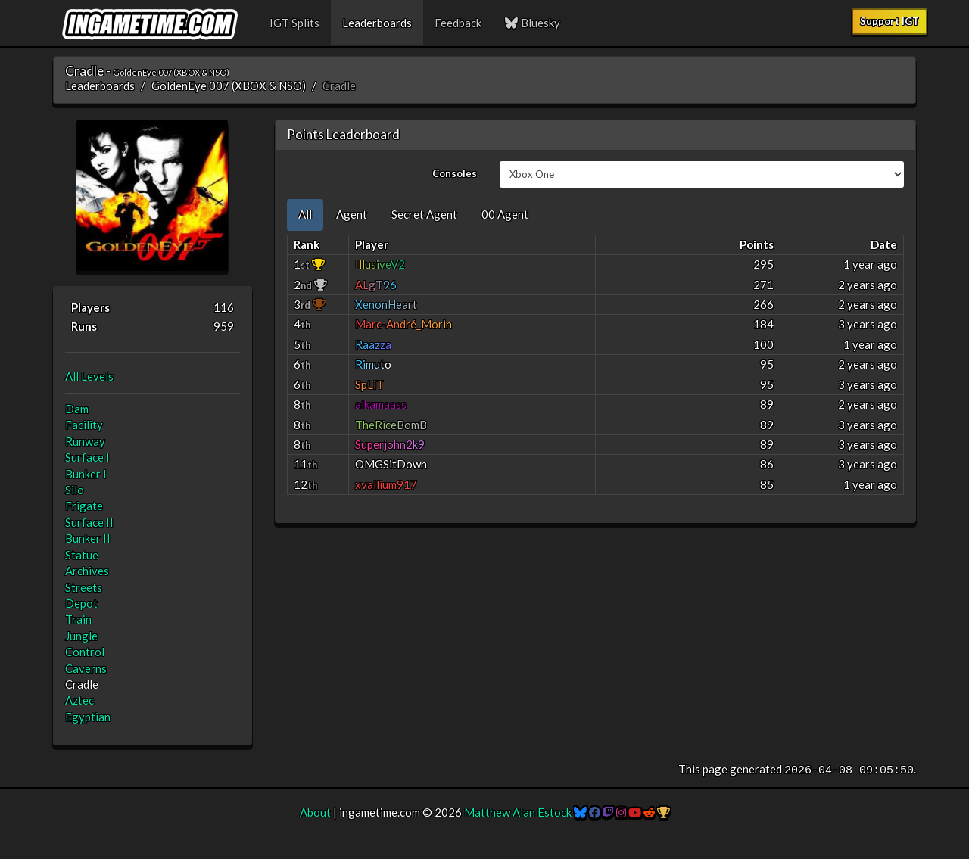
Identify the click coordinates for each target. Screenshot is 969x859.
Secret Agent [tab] (424, 214)
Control (84, 651)
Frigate (84, 505)
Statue (81, 555)
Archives (87, 570)
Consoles (454, 173)
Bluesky (532, 23)
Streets (83, 587)
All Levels (89, 376)
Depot (81, 603)
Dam (77, 408)
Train (78, 619)
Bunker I (86, 474)
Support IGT (889, 21)
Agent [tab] (351, 214)
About (315, 812)
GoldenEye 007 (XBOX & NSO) (228, 85)
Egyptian (88, 717)
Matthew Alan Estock (518, 812)
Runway (85, 441)
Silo (74, 489)
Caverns (86, 668)
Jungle (81, 636)
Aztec (79, 700)
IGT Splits (294, 23)
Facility (84, 424)
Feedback (458, 23)
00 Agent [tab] (504, 214)
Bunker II (88, 538)
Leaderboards (377, 23)
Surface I (87, 457)
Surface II (89, 522)
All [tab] (305, 214)
